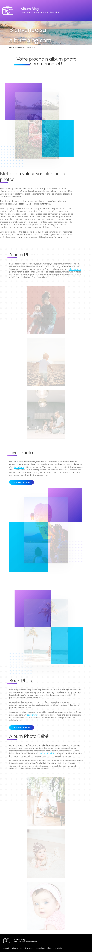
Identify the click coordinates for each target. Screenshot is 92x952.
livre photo (19, 467)
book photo (32, 715)
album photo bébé (45, 753)
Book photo (40, 948)
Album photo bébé (54, 948)
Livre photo (28, 948)
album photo (75, 269)
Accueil (6, 948)
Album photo (17, 948)
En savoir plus (22, 482)
